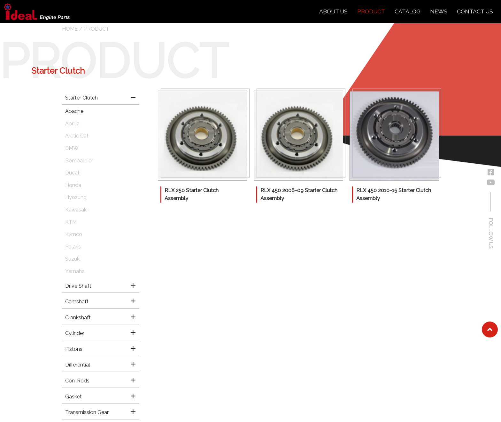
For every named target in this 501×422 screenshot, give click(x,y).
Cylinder (74, 333)
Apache (74, 111)
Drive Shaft (78, 286)
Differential (77, 365)
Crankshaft (78, 318)
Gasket (73, 397)
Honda (73, 185)
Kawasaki (76, 210)
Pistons (73, 349)
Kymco (73, 234)
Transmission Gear (87, 412)
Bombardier (79, 161)
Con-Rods (77, 381)
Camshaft (77, 302)
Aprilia (72, 124)
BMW (72, 148)
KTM (71, 222)
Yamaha (75, 271)
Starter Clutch (81, 98)
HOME (70, 29)
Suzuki (73, 259)
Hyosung (76, 197)
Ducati (73, 173)
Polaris (73, 247)
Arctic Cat (77, 136)
